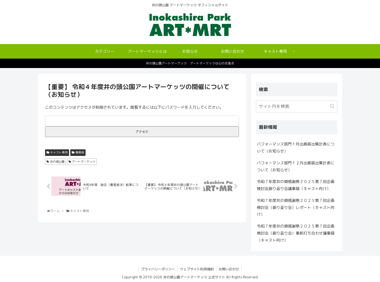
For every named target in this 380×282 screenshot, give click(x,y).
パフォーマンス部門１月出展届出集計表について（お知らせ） (295, 147)
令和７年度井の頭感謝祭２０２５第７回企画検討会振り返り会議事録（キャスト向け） (295, 185)
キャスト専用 (59, 152)
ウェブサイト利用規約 (197, 269)
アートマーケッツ (83, 162)
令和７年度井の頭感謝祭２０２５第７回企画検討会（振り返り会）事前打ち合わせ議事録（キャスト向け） (295, 233)
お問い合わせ (229, 269)
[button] (332, 106)
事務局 (79, 152)
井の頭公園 (57, 162)
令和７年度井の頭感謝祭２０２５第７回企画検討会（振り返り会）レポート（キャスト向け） (295, 207)
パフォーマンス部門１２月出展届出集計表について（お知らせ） (295, 166)
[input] (296, 106)
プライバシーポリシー (158, 269)
